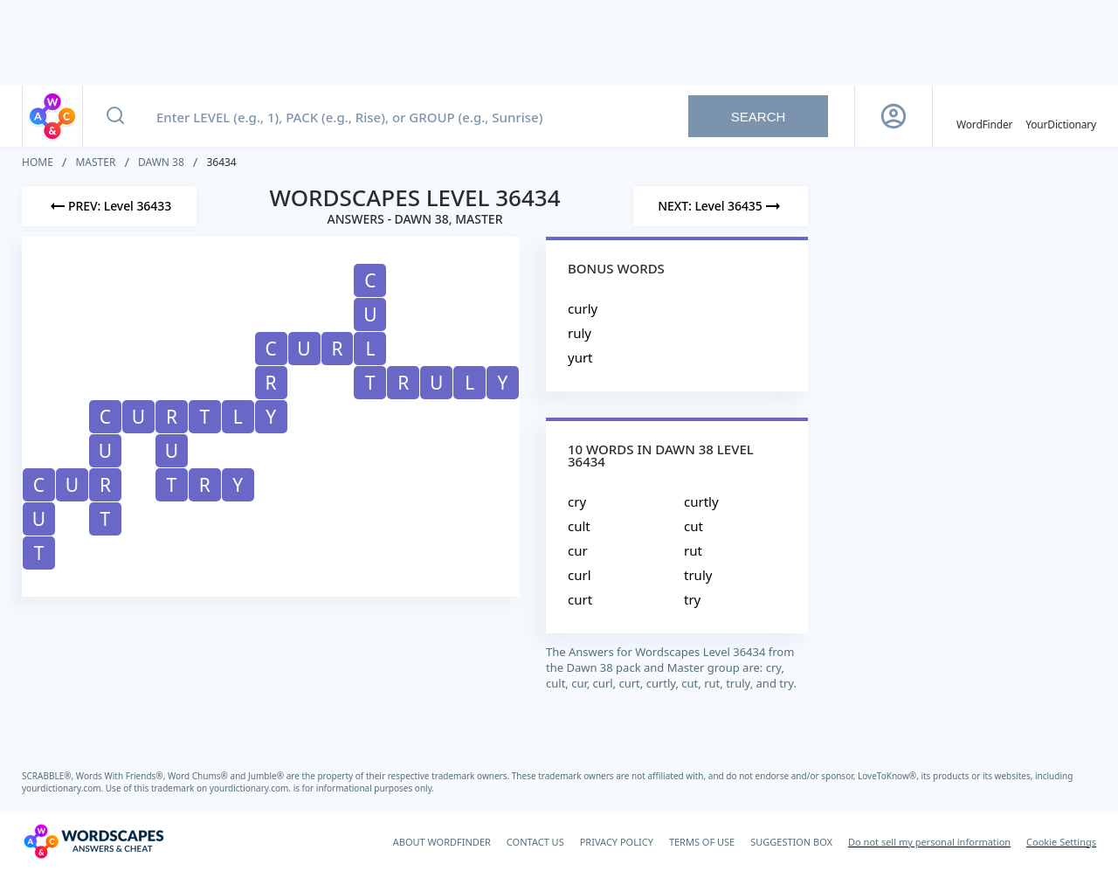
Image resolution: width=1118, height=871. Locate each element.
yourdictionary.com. (64, 788)
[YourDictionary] (1060, 116)
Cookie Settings (1061, 841)
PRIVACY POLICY (616, 841)
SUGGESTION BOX (791, 841)
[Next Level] (720, 206)
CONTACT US (535, 841)
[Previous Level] (109, 206)
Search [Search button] (758, 116)
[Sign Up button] (893, 116)
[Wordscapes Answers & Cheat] (93, 841)
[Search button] (115, 116)
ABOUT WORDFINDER (442, 841)
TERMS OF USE (702, 841)
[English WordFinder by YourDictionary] (984, 116)
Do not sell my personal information (929, 841)
